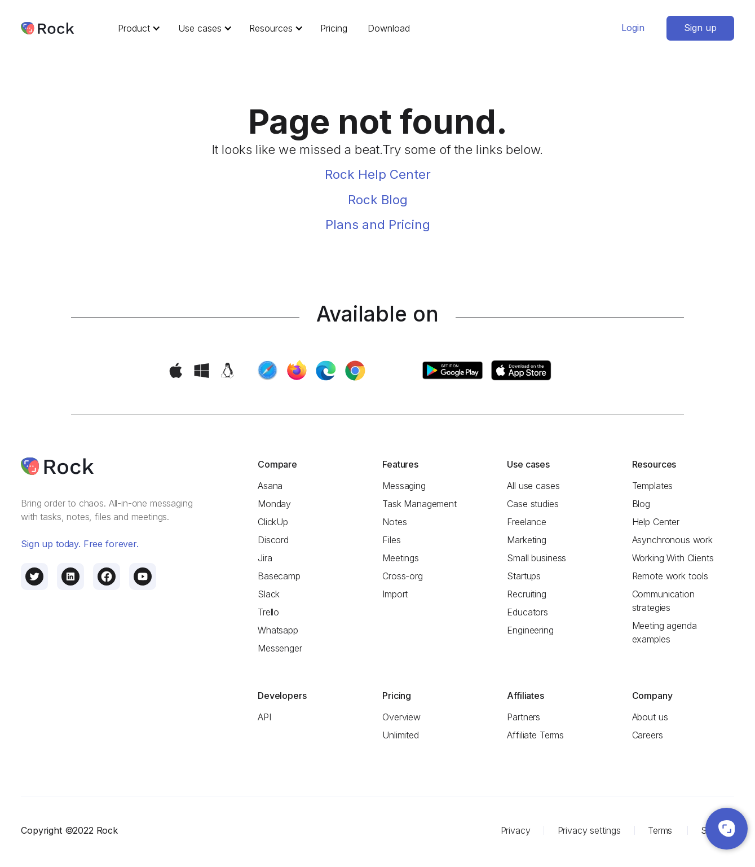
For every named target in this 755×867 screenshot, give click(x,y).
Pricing (333, 28)
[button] (137, 28)
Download (389, 28)
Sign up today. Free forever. (80, 543)
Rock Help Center (378, 174)
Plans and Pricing (377, 224)
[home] (47, 28)
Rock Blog (378, 199)
